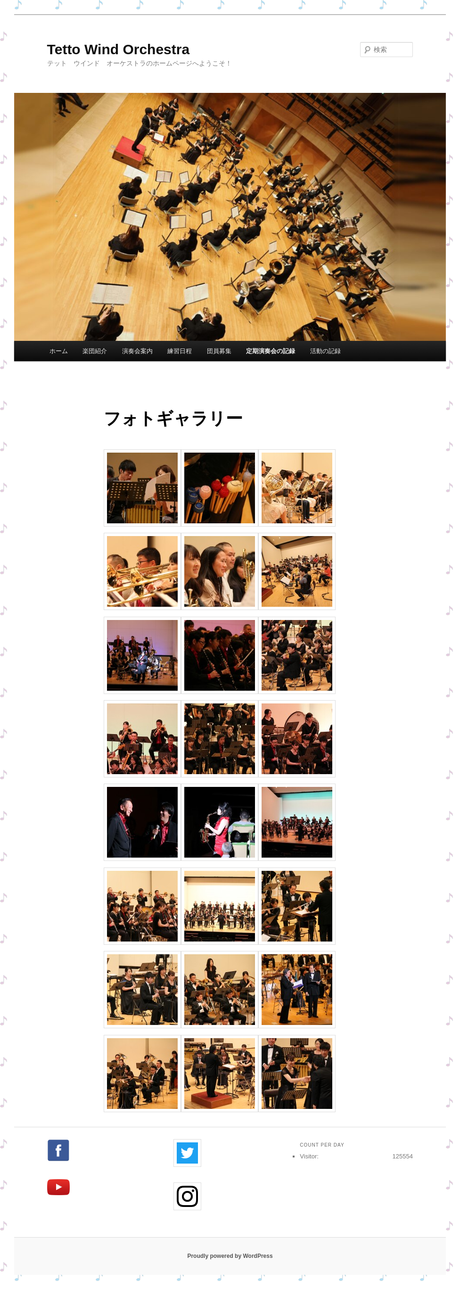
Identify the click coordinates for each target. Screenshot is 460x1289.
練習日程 (179, 351)
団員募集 (219, 351)
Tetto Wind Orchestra (118, 49)
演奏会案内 (137, 351)
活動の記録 (325, 351)
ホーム (58, 351)
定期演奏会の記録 (270, 351)
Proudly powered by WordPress (229, 1256)
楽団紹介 (94, 351)
